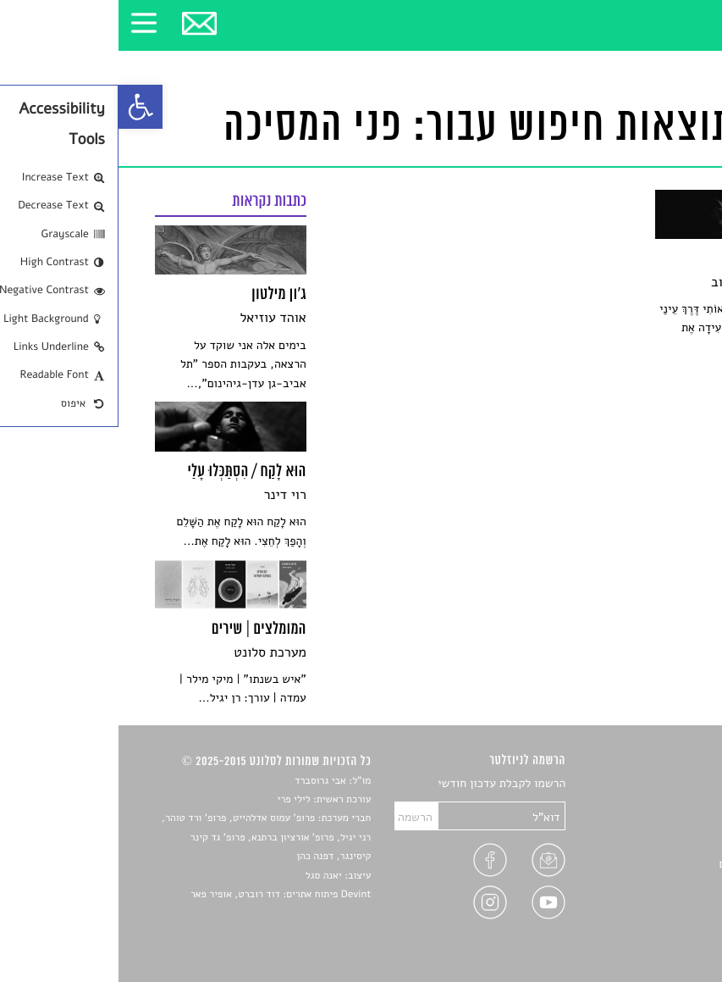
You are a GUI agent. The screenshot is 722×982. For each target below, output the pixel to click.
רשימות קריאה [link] (652, 843)
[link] (22, 107)
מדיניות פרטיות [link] (649, 903)
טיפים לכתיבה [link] (653, 883)
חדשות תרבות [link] (653, 824)
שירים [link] (672, 804)
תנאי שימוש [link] (658, 923)
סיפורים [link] (667, 784)
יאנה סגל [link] (205, 876)
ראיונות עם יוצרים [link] (643, 864)
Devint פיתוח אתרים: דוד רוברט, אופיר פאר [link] (162, 895)
